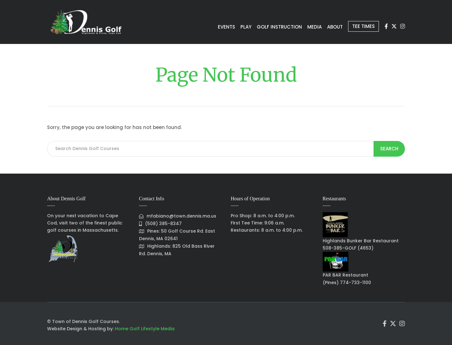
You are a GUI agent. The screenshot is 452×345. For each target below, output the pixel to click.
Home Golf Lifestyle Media (145, 329)
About (328, 26)
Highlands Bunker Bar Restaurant (361, 241)
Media (302, 26)
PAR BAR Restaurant (345, 275)
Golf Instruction (262, 26)
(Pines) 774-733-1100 (347, 282)
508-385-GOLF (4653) (348, 248)
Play (224, 26)
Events (200, 26)
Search (389, 148)
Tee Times (361, 26)
